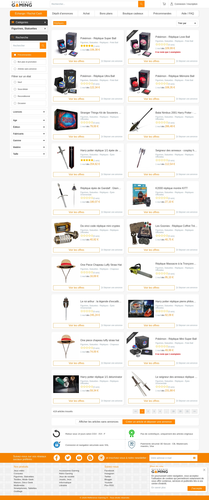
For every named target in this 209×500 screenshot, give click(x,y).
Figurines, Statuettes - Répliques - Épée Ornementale (97, 156)
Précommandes (162, 13)
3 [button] (154, 411)
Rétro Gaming (66, 473)
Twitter (107, 476)
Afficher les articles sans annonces (98, 421)
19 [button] (173, 411)
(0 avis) (171, 45)
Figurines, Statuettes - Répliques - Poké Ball (99, 42)
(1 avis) (96, 46)
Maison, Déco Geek (23, 482)
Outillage (18, 491)
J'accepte (196, 488)
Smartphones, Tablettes (25, 488)
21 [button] (187, 411)
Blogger (108, 479)
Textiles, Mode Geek (23, 479)
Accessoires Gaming (69, 470)
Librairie (63, 485)
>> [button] (194, 411)
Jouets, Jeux (65, 479)
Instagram (109, 473)
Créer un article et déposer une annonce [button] (149, 421)
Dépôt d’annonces (62, 13)
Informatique (65, 482)
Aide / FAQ (187, 13)
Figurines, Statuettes (24, 476)
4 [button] (160, 411)
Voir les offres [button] (76, 61)
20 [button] (180, 411)
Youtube (108, 482)
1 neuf (83, 50)
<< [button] (135, 411)
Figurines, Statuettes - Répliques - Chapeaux (99, 269)
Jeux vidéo (19, 470)
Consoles (18, 473)
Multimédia (19, 485)
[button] (29, 22)
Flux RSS (109, 485)
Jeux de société (66, 476)
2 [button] (148, 411)
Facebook (109, 470)
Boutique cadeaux (133, 13)
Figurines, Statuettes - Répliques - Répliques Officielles (99, 118)
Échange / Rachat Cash (28, 13)
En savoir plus (158, 487)
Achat (86, 13)
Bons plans (106, 13)
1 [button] (142, 411)
